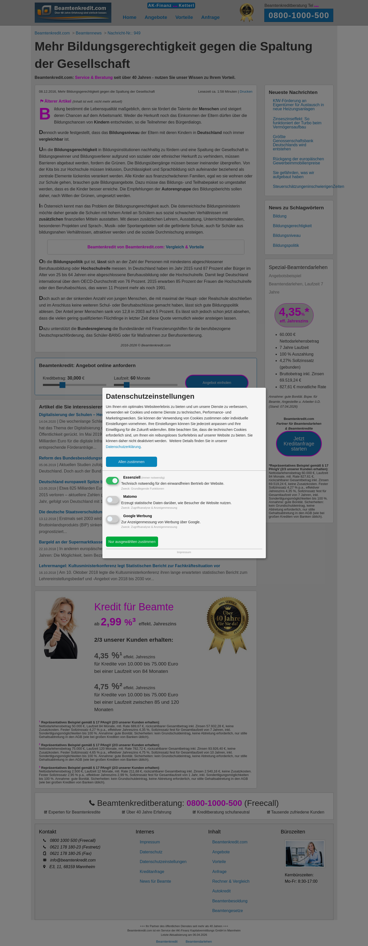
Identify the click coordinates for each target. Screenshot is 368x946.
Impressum (184, 552)
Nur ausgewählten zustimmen (132, 542)
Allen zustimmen (131, 462)
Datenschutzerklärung (123, 447)
